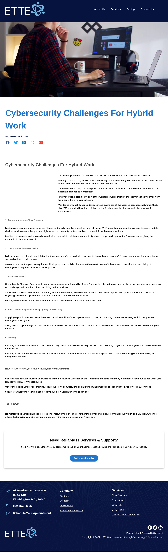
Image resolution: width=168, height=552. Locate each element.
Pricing (131, 9)
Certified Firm (66, 506)
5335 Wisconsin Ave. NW (30, 491)
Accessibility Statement (152, 533)
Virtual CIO (117, 505)
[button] (7, 142)
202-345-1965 (22, 506)
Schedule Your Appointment (32, 513)
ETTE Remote (119, 510)
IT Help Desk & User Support (126, 515)
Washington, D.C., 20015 (29, 500)
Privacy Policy (132, 533)
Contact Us (147, 9)
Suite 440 (19, 495)
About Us (99, 9)
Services (116, 9)
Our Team (64, 501)
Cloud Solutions (119, 495)
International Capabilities (72, 510)
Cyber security (119, 500)
